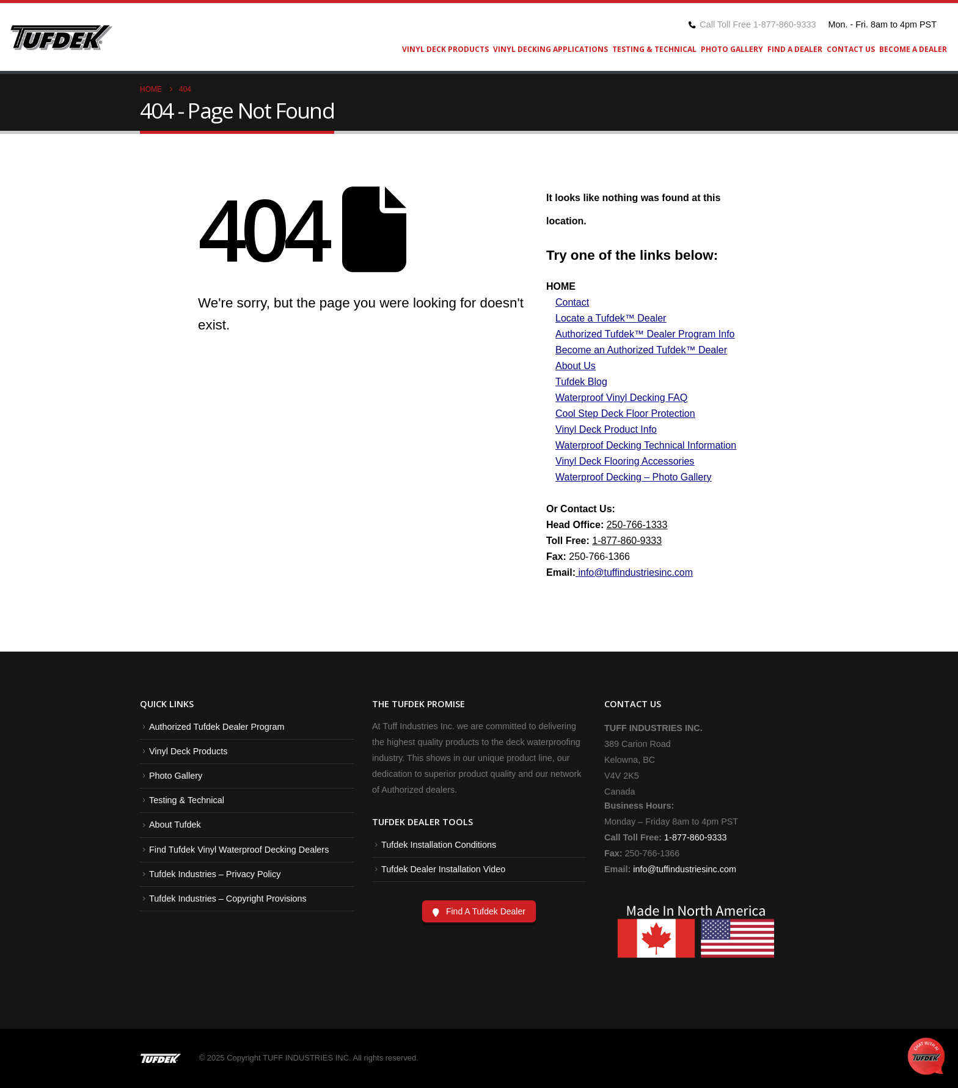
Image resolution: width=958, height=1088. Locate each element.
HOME (561, 286)
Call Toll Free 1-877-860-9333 (758, 24)
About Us (575, 366)
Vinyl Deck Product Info (606, 429)
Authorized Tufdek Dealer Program (217, 727)
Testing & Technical (654, 49)
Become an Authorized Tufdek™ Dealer (641, 350)
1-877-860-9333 (627, 540)
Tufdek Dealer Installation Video (443, 869)
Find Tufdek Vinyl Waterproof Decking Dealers (239, 850)
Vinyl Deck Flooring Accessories (624, 461)
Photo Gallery (732, 49)
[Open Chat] (926, 1056)
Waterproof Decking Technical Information (645, 445)
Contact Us (851, 49)
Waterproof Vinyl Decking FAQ (621, 397)
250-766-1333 (637, 525)
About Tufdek (175, 824)
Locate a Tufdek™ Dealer (610, 318)
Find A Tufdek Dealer (485, 911)
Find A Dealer (794, 49)
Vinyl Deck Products (445, 49)
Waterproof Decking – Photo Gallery (633, 477)
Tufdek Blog (581, 382)
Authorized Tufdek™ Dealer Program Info (644, 334)
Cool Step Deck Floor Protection (625, 413)
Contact (572, 302)
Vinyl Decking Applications (550, 49)
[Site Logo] (61, 37)
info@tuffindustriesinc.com (683, 869)
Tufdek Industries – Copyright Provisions (228, 898)
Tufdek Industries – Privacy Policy (214, 874)
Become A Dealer (913, 49)
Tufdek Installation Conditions (438, 845)
